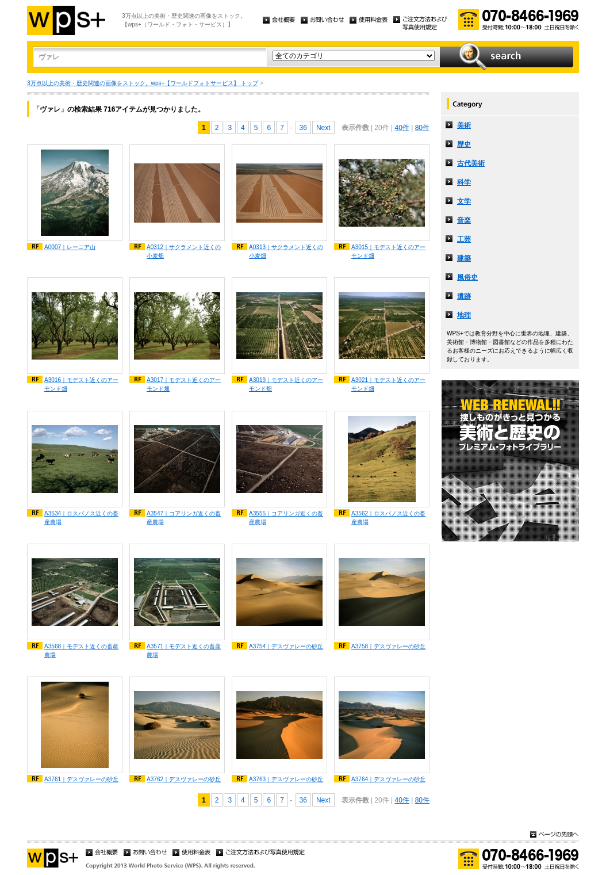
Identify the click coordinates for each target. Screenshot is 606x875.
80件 (422, 128)
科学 (464, 182)
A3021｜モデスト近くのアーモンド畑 (388, 384)
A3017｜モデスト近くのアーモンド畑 (184, 384)
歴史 (464, 144)
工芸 (464, 239)
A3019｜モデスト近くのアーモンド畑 (286, 384)
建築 (464, 258)
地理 (464, 315)
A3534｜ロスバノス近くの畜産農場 (81, 517)
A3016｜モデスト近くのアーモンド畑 (81, 384)
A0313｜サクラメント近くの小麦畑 (286, 251)
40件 (401, 128)
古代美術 (471, 163)
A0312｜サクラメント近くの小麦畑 (184, 251)
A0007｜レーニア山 (69, 247)
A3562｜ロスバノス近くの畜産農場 (388, 517)
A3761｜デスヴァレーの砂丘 (81, 779)
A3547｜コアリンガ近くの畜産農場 (184, 517)
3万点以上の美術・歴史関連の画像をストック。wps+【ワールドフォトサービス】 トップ (142, 83)
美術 (464, 125)
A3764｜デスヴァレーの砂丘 (388, 779)
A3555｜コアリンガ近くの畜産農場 (286, 517)
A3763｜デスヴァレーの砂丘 (286, 779)
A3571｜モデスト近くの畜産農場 (184, 650)
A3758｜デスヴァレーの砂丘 (388, 646)
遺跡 (464, 296)
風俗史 (467, 277)
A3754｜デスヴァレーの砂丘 (286, 646)
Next (323, 128)
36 (303, 128)
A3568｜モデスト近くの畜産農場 (81, 650)
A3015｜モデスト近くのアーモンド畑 (388, 251)
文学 (464, 201)
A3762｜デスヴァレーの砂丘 (184, 779)
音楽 (464, 220)
